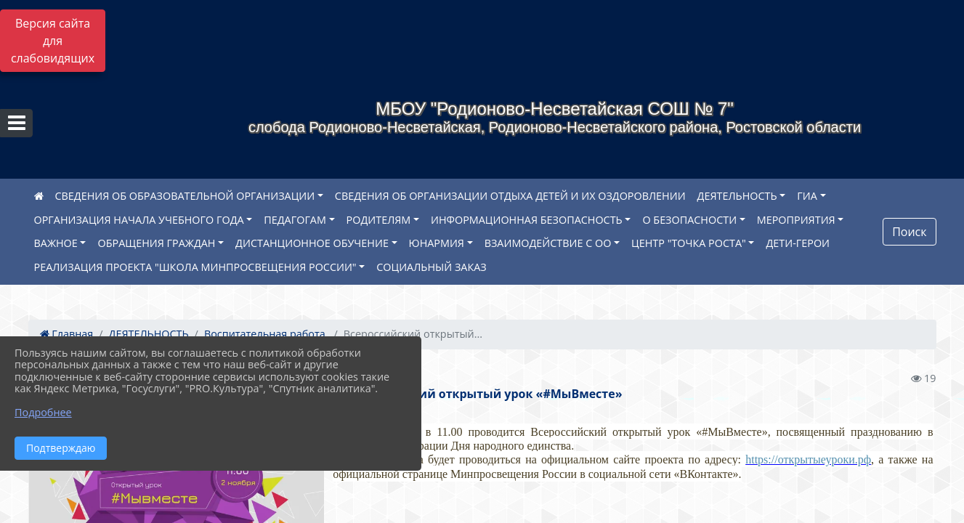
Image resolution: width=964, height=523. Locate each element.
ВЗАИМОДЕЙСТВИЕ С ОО (548, 243)
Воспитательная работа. (266, 334)
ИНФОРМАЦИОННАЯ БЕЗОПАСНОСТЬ (527, 220)
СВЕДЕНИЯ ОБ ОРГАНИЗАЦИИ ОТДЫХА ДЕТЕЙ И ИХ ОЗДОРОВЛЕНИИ (510, 196)
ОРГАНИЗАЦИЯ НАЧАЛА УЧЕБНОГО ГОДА (139, 220)
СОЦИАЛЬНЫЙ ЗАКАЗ (431, 267)
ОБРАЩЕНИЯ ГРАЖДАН (156, 243)
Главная (67, 334)
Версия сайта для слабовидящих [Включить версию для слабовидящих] (52, 40)
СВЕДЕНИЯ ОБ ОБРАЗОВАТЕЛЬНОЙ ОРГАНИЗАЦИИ (185, 196)
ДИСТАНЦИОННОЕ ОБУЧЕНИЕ (312, 243)
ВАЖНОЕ (56, 243)
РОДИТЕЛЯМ (379, 220)
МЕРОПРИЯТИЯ (796, 220)
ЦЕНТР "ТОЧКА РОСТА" (688, 243)
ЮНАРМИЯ (436, 243)
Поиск (909, 232)
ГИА (807, 196)
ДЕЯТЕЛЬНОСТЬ (737, 196)
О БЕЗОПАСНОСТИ (689, 220)
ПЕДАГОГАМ (295, 220)
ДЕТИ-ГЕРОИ (798, 243)
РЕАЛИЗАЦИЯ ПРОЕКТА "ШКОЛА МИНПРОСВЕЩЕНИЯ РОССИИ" (195, 267)
